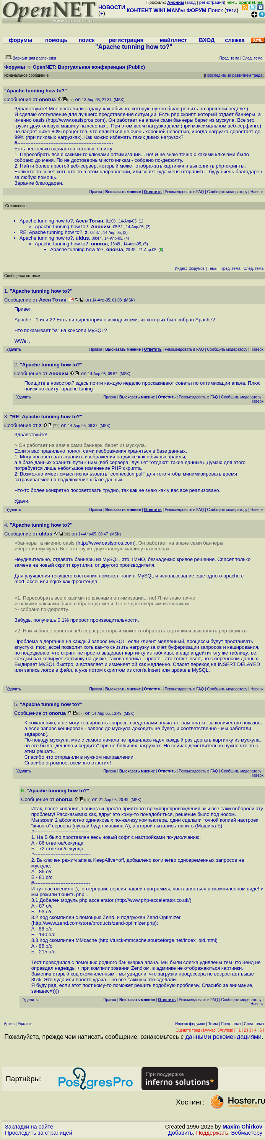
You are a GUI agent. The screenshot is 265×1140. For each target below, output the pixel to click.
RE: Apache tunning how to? (51, 232)
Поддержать (212, 1133)
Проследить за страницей (38, 1133)
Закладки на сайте (29, 1127)
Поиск (215, 10)
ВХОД (207, 40)
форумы (21, 40)
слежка (234, 40)
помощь (56, 40)
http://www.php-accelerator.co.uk (153, 900)
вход (191, 2)
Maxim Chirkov (242, 1127)
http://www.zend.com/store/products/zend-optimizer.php (94, 923)
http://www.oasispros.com (76, 120)
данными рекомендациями (223, 1037)
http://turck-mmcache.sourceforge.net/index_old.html (158, 940)
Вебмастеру (246, 1133)
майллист (173, 40)
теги (231, 10)
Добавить (180, 1133)
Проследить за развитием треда (233, 75)
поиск (86, 40)
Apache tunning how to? (46, 221)
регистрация (211, 2)
